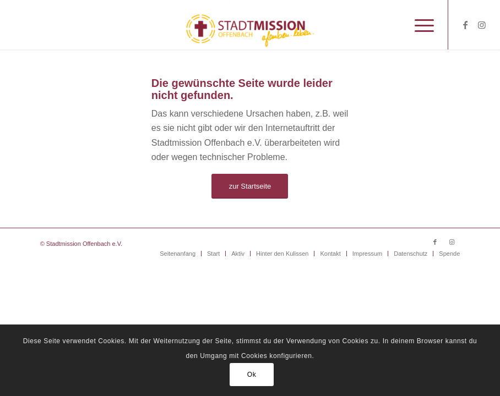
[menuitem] (419, 25)
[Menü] (419, 25)
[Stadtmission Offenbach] (250, 25)
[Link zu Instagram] (482, 24)
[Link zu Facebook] (465, 24)
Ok (252, 374)
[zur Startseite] (249, 186)
